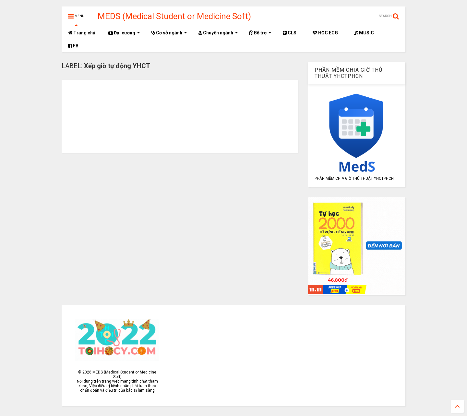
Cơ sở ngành (169, 32)
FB (73, 45)
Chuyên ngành (218, 32)
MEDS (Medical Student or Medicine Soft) (174, 16)
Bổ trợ (260, 32)
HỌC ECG (325, 32)
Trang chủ (81, 32)
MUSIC (364, 32)
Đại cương (124, 32)
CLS (289, 32)
